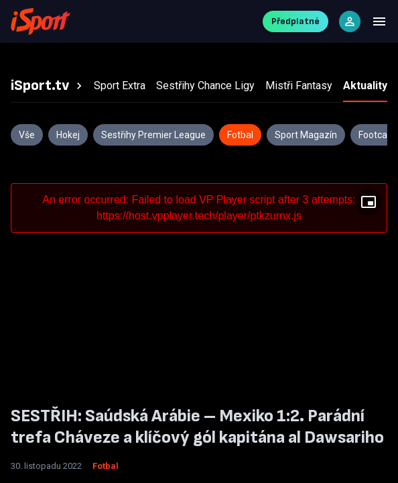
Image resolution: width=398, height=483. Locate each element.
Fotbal (105, 466)
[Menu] (379, 21)
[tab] (48, 86)
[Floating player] (368, 202)
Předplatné (295, 21)
